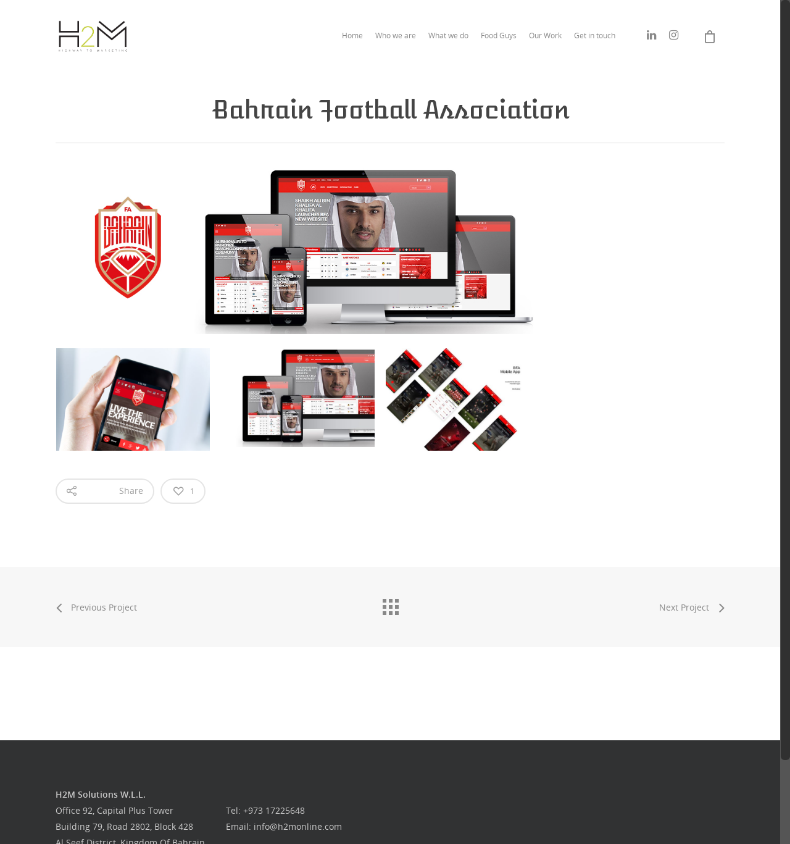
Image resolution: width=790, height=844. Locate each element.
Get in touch (594, 35)
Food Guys (499, 35)
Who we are (395, 35)
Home (352, 35)
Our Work (545, 35)
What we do (448, 35)
